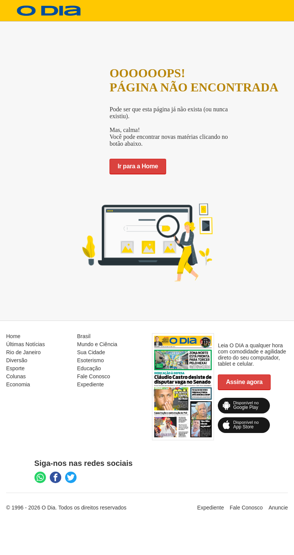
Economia (18, 384)
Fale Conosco (93, 376)
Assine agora (244, 382)
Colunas (16, 376)
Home (13, 336)
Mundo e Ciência (97, 344)
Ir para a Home (138, 166)
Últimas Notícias (25, 344)
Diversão (16, 360)
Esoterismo (90, 360)
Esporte (15, 368)
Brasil (83, 336)
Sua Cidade (91, 352)
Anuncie (278, 508)
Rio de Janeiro (23, 352)
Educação (89, 368)
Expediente (90, 384)
